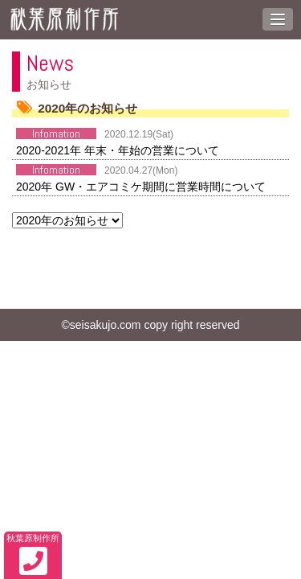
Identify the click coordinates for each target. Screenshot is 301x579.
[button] (277, 19)
